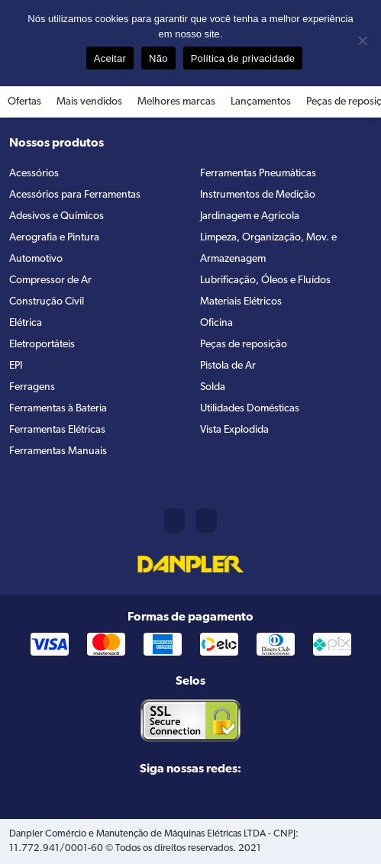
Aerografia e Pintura (54, 237)
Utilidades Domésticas (249, 408)
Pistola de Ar (228, 366)
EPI (15, 366)
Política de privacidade (243, 58)
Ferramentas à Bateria (58, 408)
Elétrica (25, 323)
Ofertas (24, 102)
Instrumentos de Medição (257, 195)
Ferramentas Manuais (58, 451)
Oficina (216, 323)
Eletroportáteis (42, 344)
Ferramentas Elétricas (57, 430)
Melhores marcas (176, 102)
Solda (212, 387)
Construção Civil (46, 302)
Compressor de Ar (50, 280)
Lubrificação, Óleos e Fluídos (265, 280)
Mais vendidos (89, 102)
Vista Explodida (234, 430)
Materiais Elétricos (241, 302)
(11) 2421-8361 (174, 520)
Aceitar (110, 58)
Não (158, 58)
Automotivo (36, 259)
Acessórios (34, 173)
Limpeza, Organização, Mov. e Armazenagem (268, 248)
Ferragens (32, 387)
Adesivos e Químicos (56, 216)
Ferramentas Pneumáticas (258, 173)
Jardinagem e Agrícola (249, 216)
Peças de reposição (243, 344)
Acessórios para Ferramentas (74, 195)
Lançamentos (261, 102)
